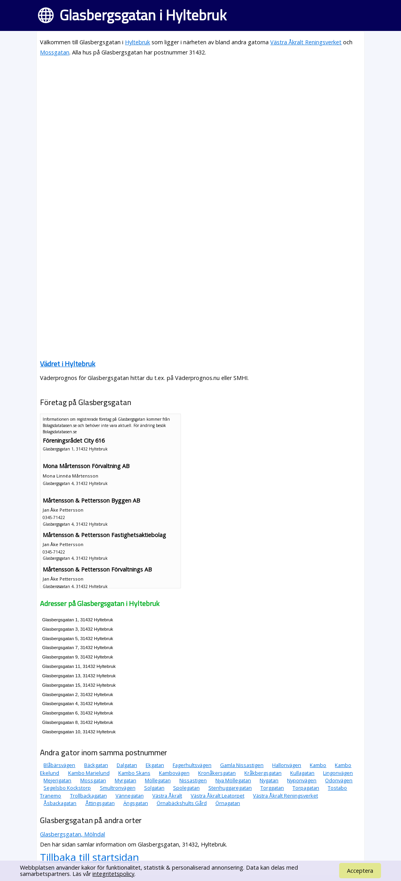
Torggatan (272, 787)
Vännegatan (130, 795)
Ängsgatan (135, 803)
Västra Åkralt (167, 795)
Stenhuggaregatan (230, 787)
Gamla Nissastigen (242, 765)
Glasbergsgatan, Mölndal (72, 834)
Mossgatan (54, 52)
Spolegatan (186, 787)
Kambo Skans (134, 772)
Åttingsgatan (100, 803)
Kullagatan (302, 772)
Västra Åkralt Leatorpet (217, 795)
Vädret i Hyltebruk (67, 363)
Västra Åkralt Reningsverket (305, 42)
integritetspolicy (113, 873)
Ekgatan (155, 765)
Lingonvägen (338, 772)
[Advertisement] (200, 118)
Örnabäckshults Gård (182, 803)
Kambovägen (174, 772)
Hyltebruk (137, 42)
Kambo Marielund (89, 772)
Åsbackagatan (59, 803)
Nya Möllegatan (233, 780)
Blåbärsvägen (59, 765)
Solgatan (154, 787)
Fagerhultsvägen (192, 765)
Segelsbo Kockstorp (67, 787)
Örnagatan (227, 803)
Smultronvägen (117, 787)
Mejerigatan (57, 780)
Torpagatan (306, 787)
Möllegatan (158, 780)
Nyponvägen (301, 780)
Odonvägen (338, 780)
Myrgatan (125, 780)
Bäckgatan (96, 765)
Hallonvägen (286, 765)
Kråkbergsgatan (263, 772)
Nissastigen (193, 780)
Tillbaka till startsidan (89, 857)
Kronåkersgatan (217, 772)
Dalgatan (127, 765)
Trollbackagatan (88, 795)
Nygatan (269, 780)
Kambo (318, 765)
